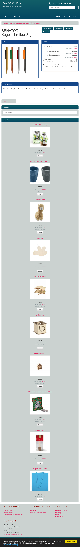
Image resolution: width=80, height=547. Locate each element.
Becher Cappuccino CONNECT (40, 161)
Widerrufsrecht (8, 512)
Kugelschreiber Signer (33, 23)
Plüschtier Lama (40, 200)
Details (40, 156)
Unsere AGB (8, 511)
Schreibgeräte (20, 23)
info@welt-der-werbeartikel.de (13, 535)
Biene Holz (40, 238)
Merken (69, 28)
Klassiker (12, 23)
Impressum (33, 511)
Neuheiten (6, 120)
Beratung (58, 512)
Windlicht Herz (40, 315)
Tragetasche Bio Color (40, 469)
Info (58, 17)
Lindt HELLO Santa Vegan (40, 125)
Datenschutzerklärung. (10, 545)
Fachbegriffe (59, 516)
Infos (4, 101)
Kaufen (46, 32)
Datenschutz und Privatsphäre (13, 514)
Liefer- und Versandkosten (38, 512)
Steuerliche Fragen (61, 511)
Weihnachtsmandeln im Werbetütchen (40, 392)
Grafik (57, 514)
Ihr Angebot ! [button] (47, 28)
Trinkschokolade (40, 430)
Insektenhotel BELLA (40, 353)
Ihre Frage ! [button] (58, 28)
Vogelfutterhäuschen (40, 276)
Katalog (5, 23)
